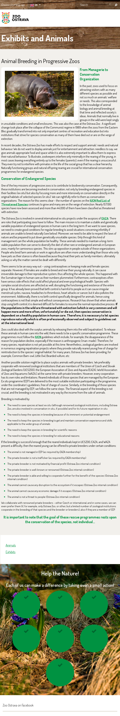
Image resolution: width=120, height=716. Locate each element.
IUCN (38, 337)
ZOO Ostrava (15, 18)
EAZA (104, 218)
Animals (11, 545)
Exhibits (10, 552)
